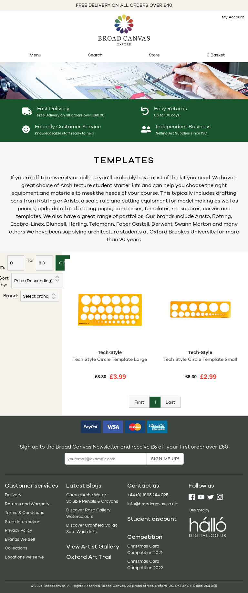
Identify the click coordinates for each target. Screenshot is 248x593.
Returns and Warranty (27, 503)
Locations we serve (24, 557)
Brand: (10, 295)
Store (154, 55)
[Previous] (139, 402)
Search (95, 55)
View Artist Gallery (92, 546)
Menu (35, 55)
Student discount (152, 519)
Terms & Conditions (24, 512)
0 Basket (216, 55)
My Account (233, 17)
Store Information (22, 521)
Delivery (13, 494)
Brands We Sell (20, 539)
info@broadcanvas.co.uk (152, 503)
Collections (16, 548)
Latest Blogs (83, 485)
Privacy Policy (18, 530)
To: (30, 260)
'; (39, 296)
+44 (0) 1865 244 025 (147, 494)
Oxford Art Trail (88, 557)
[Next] (170, 402)
